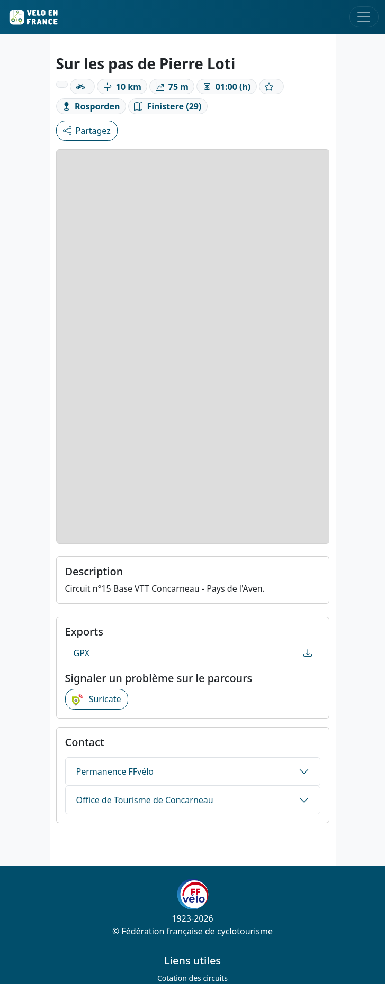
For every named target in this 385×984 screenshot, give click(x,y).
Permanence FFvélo (115, 771)
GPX (193, 653)
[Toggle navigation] (364, 16)
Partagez (87, 130)
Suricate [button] (96, 699)
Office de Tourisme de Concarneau (144, 800)
